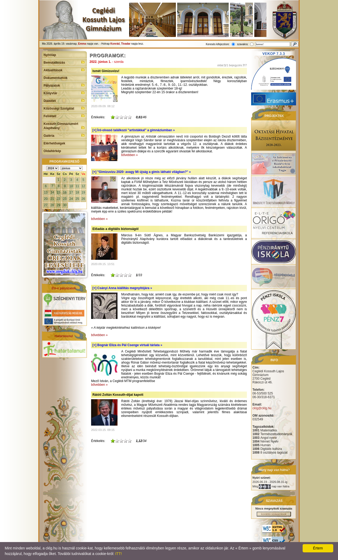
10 (71, 186)
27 (46, 205)
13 (46, 192)
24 (71, 199)
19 (83, 192)
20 (46, 199)
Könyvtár (64, 92)
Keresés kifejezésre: (218, 44)
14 (52, 192)
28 (52, 205)
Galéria (64, 135)
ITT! (118, 554)
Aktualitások (64, 69)
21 (52, 199)
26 (83, 199)
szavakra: (242, 44)
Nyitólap (50, 55)
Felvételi (64, 115)
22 (58, 199)
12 (83, 186)
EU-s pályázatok (63, 288)
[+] (133, 130)
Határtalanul (64, 336)
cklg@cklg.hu (261, 408)
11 (77, 186)
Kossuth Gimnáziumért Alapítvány (64, 126)
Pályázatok (64, 85)
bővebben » (129, 155)
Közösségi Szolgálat (64, 108)
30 (65, 205)
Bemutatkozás (64, 62)
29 (58, 205)
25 (77, 199)
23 (65, 199)
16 (65, 192)
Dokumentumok (56, 78)
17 (71, 192)
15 (58, 192)
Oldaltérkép (52, 151)
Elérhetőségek (54, 143)
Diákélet (64, 100)
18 (77, 192)
